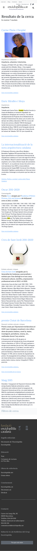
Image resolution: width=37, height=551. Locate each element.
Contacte (14, 2)
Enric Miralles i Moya (13, 101)
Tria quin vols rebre (17, 542)
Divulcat (18, 4)
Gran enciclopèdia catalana (9, 93)
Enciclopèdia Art (7, 472)
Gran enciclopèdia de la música (11, 372)
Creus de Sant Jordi (8, 272)
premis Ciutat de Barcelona (16, 320)
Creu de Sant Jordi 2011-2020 (17, 239)
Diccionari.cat (25, 4)
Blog (9, 2)
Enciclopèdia (5, 445)
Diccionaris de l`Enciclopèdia (11, 442)
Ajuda (20, 2)
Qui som (3, 2)
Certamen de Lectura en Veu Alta (9, 460)
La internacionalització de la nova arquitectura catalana (16, 146)
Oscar (9, 196)
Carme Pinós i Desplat (13, 30)
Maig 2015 (6, 380)
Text (2, 456)
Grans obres (5, 475)
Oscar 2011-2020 (10, 189)
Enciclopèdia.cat (7, 487)
